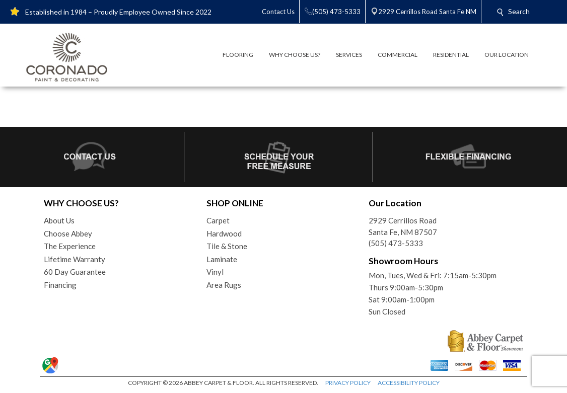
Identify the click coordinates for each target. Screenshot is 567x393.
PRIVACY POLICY (348, 382)
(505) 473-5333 (396, 243)
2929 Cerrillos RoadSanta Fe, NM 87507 (403, 226)
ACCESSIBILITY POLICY (409, 382)
